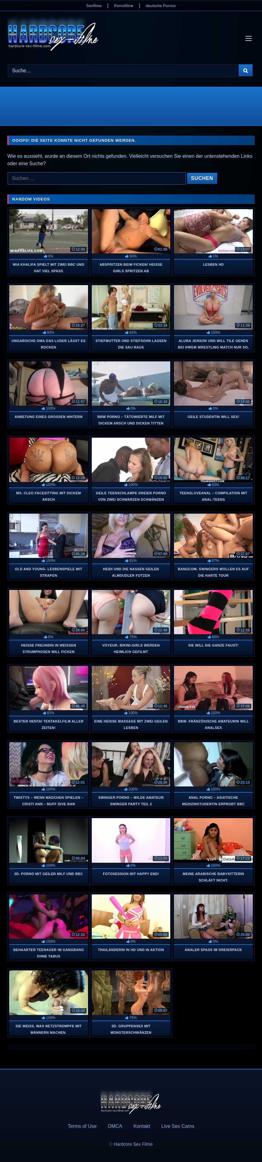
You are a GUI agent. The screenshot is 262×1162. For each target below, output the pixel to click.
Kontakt (141, 1126)
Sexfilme (94, 6)
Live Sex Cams (178, 1126)
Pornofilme (123, 6)
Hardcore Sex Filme (133, 1144)
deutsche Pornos (160, 6)
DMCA (115, 1126)
